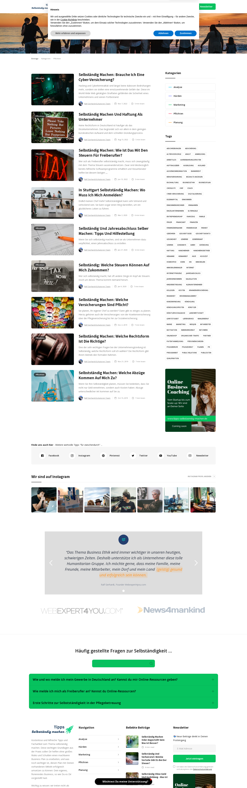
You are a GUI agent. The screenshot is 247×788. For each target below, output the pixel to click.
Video (129, 6)
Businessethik (189, 182)
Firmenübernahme (174, 228)
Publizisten (206, 353)
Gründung (204, 245)
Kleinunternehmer (194, 285)
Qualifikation (173, 358)
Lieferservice (188, 319)
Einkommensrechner (175, 205)
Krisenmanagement (188, 296)
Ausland (201, 165)
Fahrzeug (191, 216)
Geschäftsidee (185, 233)
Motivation (172, 330)
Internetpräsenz (174, 273)
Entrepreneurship (175, 216)
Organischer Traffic (190, 336)
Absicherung (190, 148)
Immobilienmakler (174, 268)
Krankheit (171, 296)
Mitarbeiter (205, 324)
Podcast (141, 6)
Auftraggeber (173, 165)
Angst (188, 154)
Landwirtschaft (196, 313)
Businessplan (205, 182)
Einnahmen (193, 205)
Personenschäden (195, 341)
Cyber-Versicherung (175, 194)
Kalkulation (191, 279)
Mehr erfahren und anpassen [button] (70, 779)
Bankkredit (196, 171)
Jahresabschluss (193, 273)
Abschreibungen (174, 148)
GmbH (192, 245)
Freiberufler (191, 228)
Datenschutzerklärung (202, 769)
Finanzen (194, 222)
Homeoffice (171, 262)
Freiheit (204, 228)
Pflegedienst (187, 347)
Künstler (192, 307)
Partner (207, 336)
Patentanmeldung (175, 341)
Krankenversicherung (198, 290)
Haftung (170, 250)
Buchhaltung (173, 182)
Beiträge (34, 58)
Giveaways (181, 245)
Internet (190, 268)
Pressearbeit (172, 353)
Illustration (114, 6)
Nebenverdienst (188, 330)
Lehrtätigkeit (173, 319)
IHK (190, 262)
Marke (169, 324)
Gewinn (170, 245)
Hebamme (170, 256)
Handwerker (183, 250)
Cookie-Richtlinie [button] (68, 766)
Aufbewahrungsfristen (190, 160)
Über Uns (165, 6)
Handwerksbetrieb (201, 250)
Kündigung (190, 302)
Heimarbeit (183, 256)
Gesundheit (172, 239)
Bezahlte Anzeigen (194, 177)
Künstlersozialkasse (176, 313)
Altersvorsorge (174, 154)
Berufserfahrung (174, 177)
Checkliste (171, 188)
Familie (202, 216)
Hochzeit (204, 256)
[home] (45, 6)
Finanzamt (181, 222)
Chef (181, 188)
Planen (200, 347)
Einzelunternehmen (175, 211)
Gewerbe (184, 239)
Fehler (169, 222)
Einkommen (187, 199)
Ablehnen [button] (163, 779)
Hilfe (194, 256)
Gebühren (171, 233)
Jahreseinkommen (174, 279)
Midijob (193, 324)
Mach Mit (154, 6)
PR (209, 347)
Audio (100, 6)
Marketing (181, 324)
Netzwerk (203, 330)
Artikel (88, 6)
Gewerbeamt (197, 239)
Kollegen (171, 290)
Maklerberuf (203, 319)
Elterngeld (193, 211)
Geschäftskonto (203, 233)
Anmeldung (200, 154)
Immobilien (200, 262)
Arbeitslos (171, 160)
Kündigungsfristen (175, 307)
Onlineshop (172, 336)
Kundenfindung (174, 302)
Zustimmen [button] (186, 779)
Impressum (176, 6)
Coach (190, 188)
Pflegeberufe (172, 347)
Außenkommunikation (177, 171)
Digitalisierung (195, 194)
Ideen (182, 262)
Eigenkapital (172, 199)
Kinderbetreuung (174, 285)
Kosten (182, 290)
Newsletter (206, 6)
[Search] (123, 663)
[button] (73, 6)
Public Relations (189, 353)
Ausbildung (188, 165)
